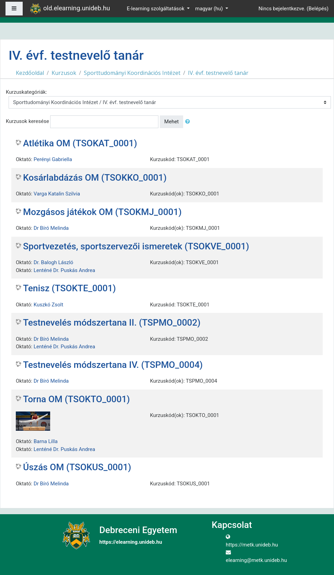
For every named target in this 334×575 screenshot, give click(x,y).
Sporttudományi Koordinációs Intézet (132, 73)
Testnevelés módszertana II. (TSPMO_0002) (111, 322)
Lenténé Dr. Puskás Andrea (64, 270)
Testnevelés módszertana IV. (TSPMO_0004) (113, 365)
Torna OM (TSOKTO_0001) (76, 399)
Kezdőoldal (30, 73)
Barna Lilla (46, 441)
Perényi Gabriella (53, 159)
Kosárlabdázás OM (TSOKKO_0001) (95, 177)
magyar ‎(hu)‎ (209, 8)
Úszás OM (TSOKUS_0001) (77, 467)
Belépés (318, 8)
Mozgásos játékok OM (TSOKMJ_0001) (102, 212)
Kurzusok (64, 73)
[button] (189, 121)
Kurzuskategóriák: (26, 92)
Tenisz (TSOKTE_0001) (69, 288)
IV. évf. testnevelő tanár (218, 73)
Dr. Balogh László (53, 262)
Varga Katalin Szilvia (57, 194)
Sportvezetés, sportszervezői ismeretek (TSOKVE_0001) (136, 246)
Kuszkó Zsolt (48, 305)
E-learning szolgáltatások (156, 8)
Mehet (171, 122)
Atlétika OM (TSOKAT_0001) (80, 143)
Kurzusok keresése (27, 121)
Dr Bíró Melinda (51, 228)
